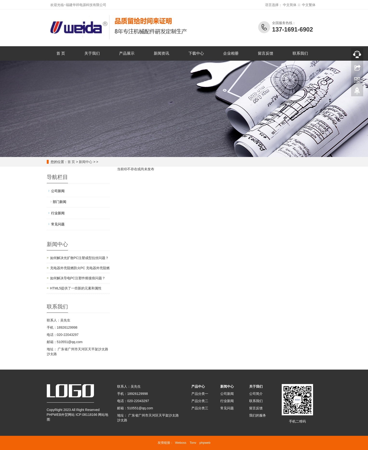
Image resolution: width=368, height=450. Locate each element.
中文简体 (289, 5)
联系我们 (300, 53)
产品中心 (198, 386)
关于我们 (92, 53)
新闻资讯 (161, 53)
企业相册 (231, 53)
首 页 (60, 53)
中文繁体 (308, 5)
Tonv (193, 442)
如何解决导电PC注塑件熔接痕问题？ (77, 278)
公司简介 (256, 394)
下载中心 (196, 53)
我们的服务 (257, 415)
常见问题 (58, 224)
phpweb (205, 442)
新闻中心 (85, 162)
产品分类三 (199, 408)
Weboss (180, 442)
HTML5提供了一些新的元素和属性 (76, 288)
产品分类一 (199, 394)
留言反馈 (265, 53)
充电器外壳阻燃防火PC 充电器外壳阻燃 (80, 268)
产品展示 (126, 53)
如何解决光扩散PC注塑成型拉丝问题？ (79, 258)
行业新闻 (58, 213)
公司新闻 (58, 191)
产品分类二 (199, 401)
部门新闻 (59, 202)
